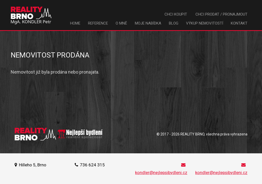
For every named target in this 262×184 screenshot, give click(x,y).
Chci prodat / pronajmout (221, 14)
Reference (98, 23)
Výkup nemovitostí (204, 23)
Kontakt (239, 23)
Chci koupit (176, 14)
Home (75, 23)
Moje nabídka (148, 23)
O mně (121, 23)
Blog (173, 23)
